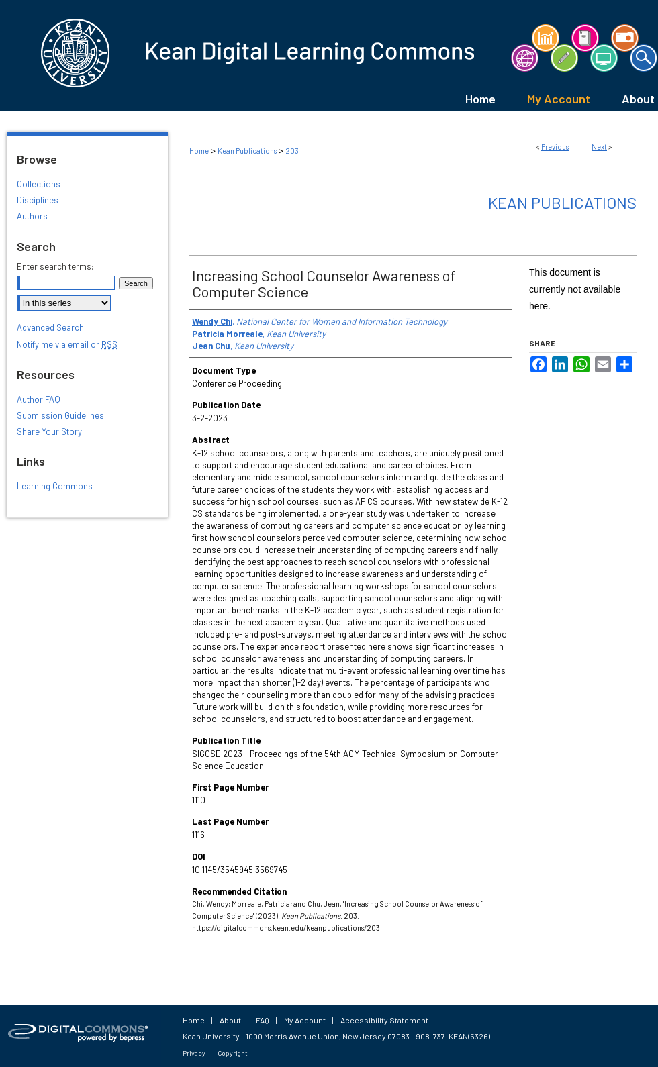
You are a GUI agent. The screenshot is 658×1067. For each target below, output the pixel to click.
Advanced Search (50, 327)
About (230, 1020)
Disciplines (37, 200)
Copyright (233, 1053)
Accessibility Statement (384, 1020)
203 (292, 150)
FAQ (262, 1020)
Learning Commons (55, 485)
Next (599, 146)
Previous (555, 146)
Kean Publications (247, 150)
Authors (32, 216)
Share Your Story (49, 431)
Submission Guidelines (60, 415)
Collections (38, 184)
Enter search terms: (55, 266)
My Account (305, 1020)
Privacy (194, 1053)
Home (199, 150)
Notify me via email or (67, 344)
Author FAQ (38, 399)
